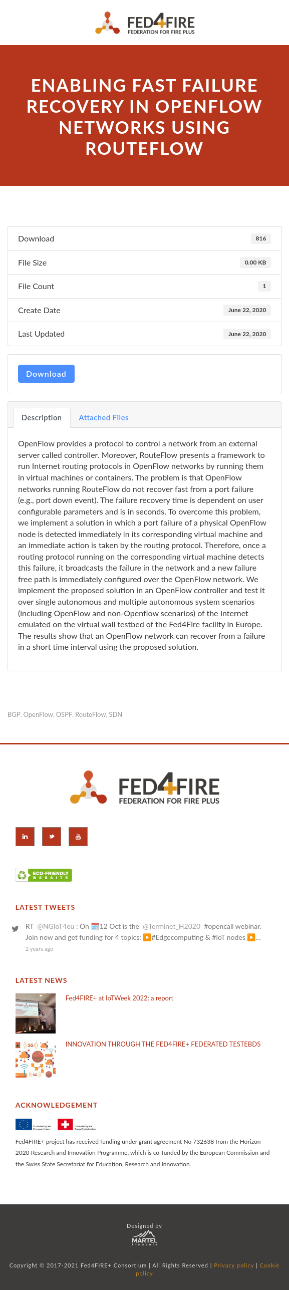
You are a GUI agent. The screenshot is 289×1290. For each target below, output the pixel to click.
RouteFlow (90, 714)
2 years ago (40, 948)
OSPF (64, 714)
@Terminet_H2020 (171, 926)
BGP (14, 714)
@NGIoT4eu (55, 926)
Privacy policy (234, 1265)
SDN (115, 714)
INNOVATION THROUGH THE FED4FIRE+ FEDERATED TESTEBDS (163, 1044)
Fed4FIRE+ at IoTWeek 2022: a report (120, 998)
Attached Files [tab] (104, 417)
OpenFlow (38, 714)
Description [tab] (42, 417)
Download (46, 373)
